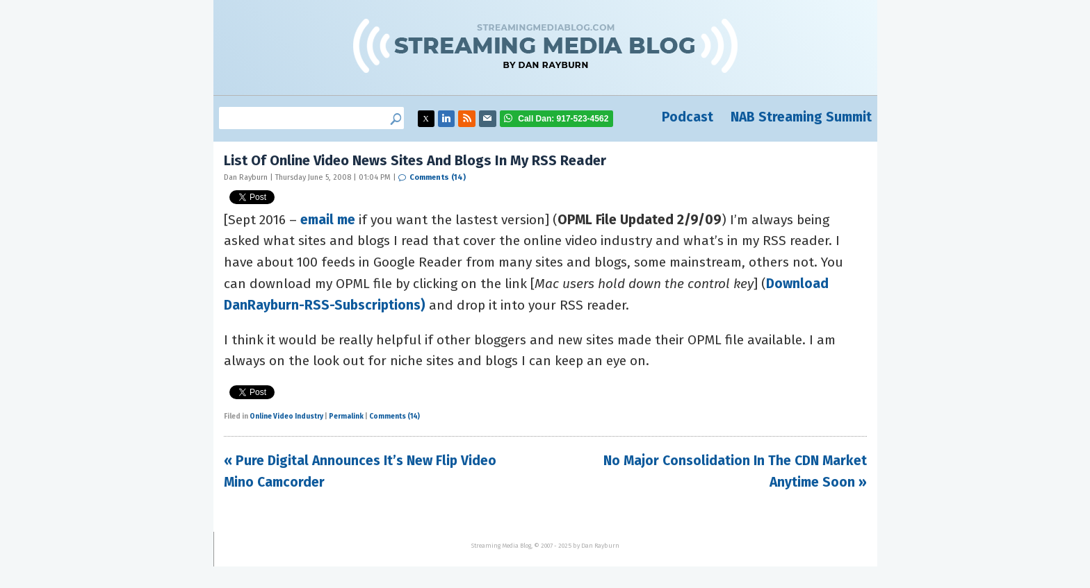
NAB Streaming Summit (801, 117)
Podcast (687, 117)
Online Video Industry (286, 416)
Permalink (346, 416)
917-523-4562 (563, 119)
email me (327, 220)
